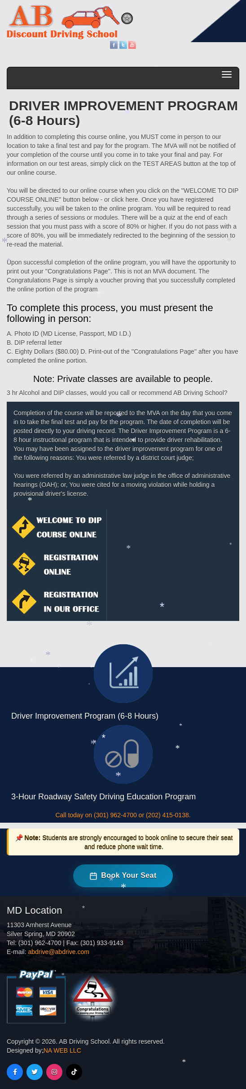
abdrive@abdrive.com (58, 951)
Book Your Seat (122, 876)
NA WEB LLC (62, 1050)
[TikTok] (74, 1072)
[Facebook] (15, 1072)
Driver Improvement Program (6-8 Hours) (84, 716)
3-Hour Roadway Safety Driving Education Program (103, 796)
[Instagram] (54, 1072)
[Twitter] (34, 1072)
